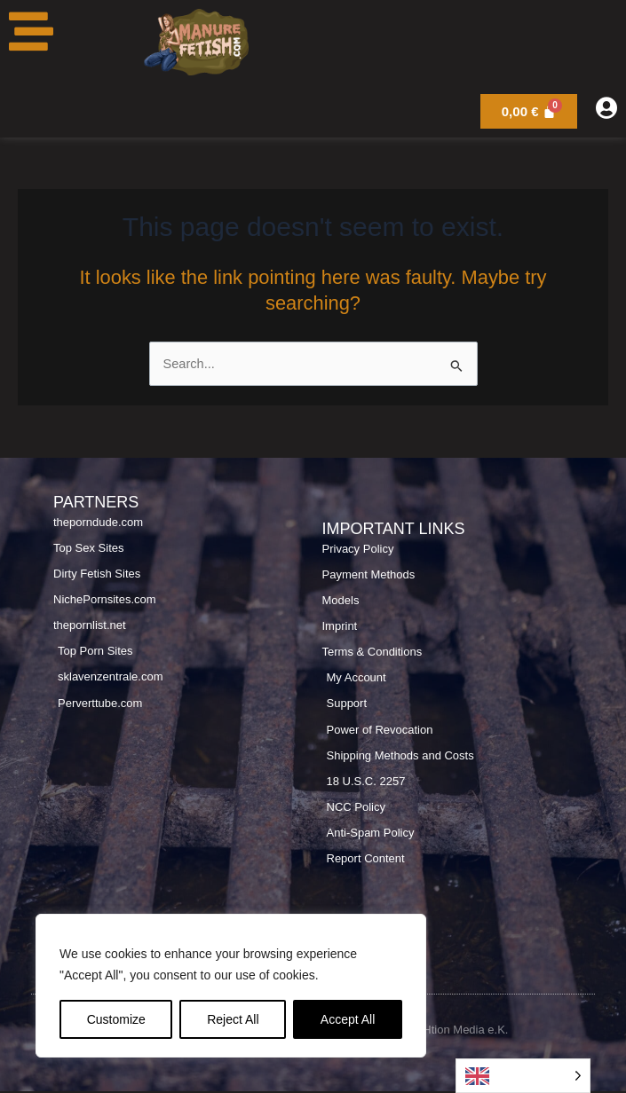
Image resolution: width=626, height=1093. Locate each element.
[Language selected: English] (523, 1075)
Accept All (348, 1019)
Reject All (232, 1019)
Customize (116, 1019)
